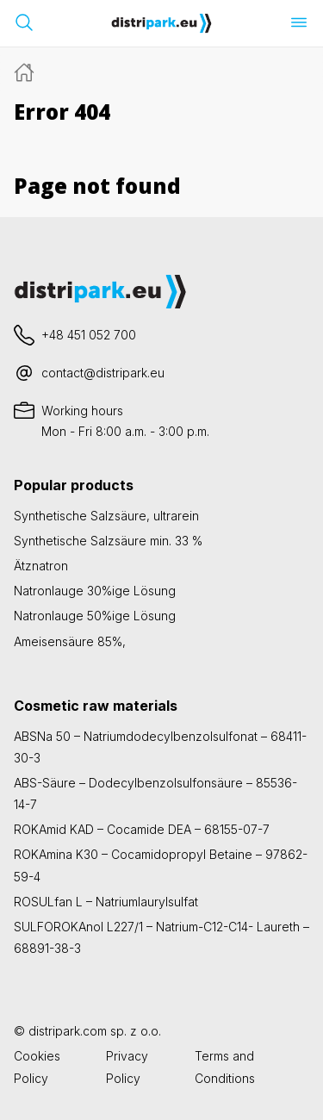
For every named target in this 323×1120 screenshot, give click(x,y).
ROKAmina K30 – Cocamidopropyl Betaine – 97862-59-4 (160, 865)
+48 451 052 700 (88, 334)
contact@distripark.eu (103, 372)
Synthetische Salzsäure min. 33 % (108, 540)
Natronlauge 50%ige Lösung (95, 615)
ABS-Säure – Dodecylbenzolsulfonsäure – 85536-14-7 (155, 793)
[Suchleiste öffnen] (24, 22)
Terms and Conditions (225, 1066)
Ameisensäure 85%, (70, 641)
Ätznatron (41, 565)
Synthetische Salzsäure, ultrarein (106, 515)
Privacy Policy (127, 1066)
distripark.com (67, 1031)
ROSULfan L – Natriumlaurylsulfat (106, 901)
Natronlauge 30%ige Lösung (95, 590)
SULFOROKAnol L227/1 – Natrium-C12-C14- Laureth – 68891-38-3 (161, 937)
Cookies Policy (37, 1066)
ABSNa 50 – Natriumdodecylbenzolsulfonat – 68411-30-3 (160, 747)
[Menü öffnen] (299, 22)
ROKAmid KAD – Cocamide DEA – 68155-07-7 (142, 829)
